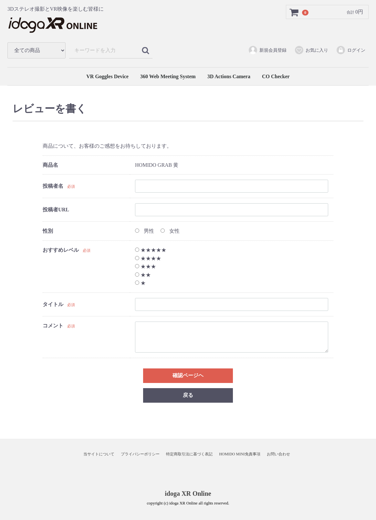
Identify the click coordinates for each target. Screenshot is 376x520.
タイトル (53, 304)
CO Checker (276, 76)
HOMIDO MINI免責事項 (239, 454)
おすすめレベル (61, 250)
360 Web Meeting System (168, 76)
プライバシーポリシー (140, 454)
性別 (48, 231)
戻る (188, 395)
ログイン (350, 50)
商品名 (50, 165)
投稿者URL (56, 210)
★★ (143, 275)
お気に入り (311, 50)
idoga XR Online (188, 493)
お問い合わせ (278, 454)
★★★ (145, 266)
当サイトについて (98, 454)
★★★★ (148, 258)
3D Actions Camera (228, 76)
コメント (53, 325)
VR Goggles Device (107, 76)
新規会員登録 (267, 50)
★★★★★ (150, 250)
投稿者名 (53, 186)
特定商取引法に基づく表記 (189, 454)
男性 (144, 231)
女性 (170, 231)
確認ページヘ (188, 375)
